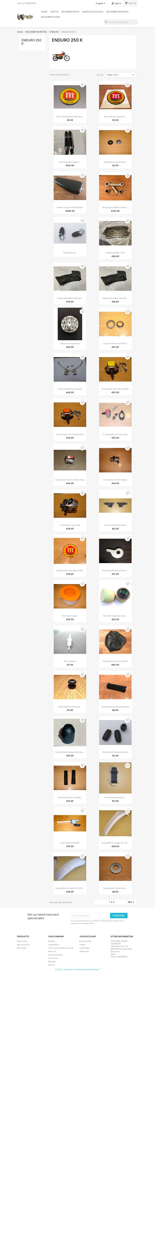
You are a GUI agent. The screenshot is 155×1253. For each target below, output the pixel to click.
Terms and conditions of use (60, 948)
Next (131, 902)
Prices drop (22, 941)
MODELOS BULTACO (92, 11)
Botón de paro (69, 253)
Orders (82, 944)
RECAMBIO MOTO (70, 11)
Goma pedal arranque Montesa (115, 706)
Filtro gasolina (70, 661)
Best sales (21, 948)
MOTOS (54, 11)
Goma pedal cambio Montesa (115, 752)
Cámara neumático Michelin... (70, 298)
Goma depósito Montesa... (70, 706)
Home (44, 11)
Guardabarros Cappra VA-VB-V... (70, 888)
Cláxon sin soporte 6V (70, 343)
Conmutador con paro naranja (70, 434)
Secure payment (55, 954)
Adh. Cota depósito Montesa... (70, 116)
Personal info (85, 941)
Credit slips (84, 948)
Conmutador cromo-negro (115, 480)
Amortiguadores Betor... (70, 162)
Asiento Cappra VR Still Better (70, 207)
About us (52, 951)
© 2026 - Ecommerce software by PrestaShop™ (77, 969)
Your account (87, 936)
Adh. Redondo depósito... (115, 116)
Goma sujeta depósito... (115, 797)
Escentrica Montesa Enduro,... (115, 570)
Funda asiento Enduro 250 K (115, 661)
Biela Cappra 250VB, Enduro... (115, 207)
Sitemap (52, 961)
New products (23, 944)
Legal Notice (53, 944)
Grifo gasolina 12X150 (69, 843)
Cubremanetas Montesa (115, 525)
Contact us (53, 958)
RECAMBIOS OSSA (50, 16)
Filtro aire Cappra (70, 616)
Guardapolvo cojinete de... (115, 888)
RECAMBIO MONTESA (117, 11)
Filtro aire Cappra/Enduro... (115, 616)
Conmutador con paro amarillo (115, 389)
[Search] (121, 22)
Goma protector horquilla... (70, 797)
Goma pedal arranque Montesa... (70, 752)
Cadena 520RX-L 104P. (115, 253)
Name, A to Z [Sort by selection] (121, 74)
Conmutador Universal (70, 525)
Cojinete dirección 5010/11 (115, 343)
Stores (51, 965)
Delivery (51, 941)
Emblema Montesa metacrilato (69, 570)
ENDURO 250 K (31, 42)
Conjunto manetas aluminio (70, 389)
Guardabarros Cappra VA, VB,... (115, 843)
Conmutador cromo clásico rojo (70, 480)
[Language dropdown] (101, 3)
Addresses (84, 951)
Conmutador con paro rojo (115, 434)
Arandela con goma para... (115, 162)
